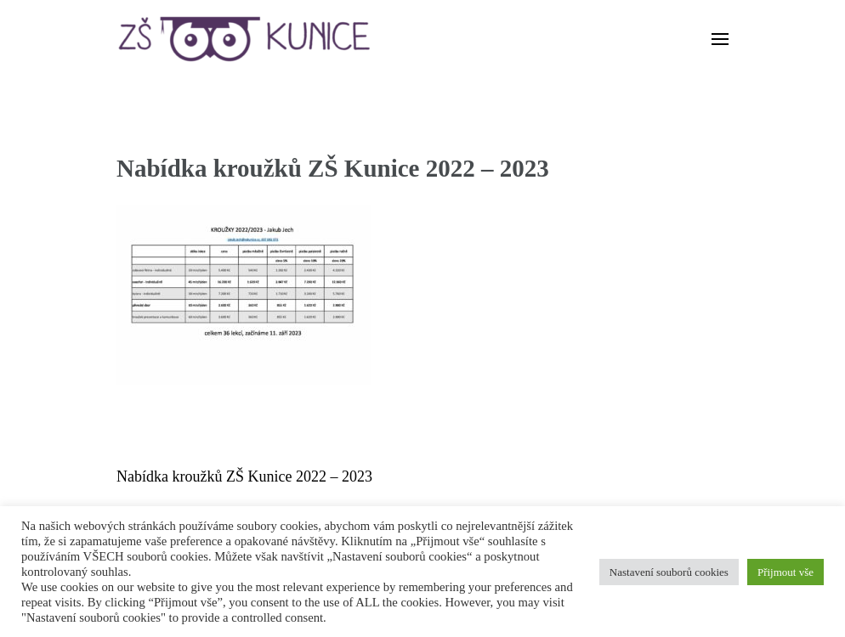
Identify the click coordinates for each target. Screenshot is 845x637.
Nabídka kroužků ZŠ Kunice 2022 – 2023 (244, 476)
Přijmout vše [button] (785, 572)
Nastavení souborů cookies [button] (669, 572)
